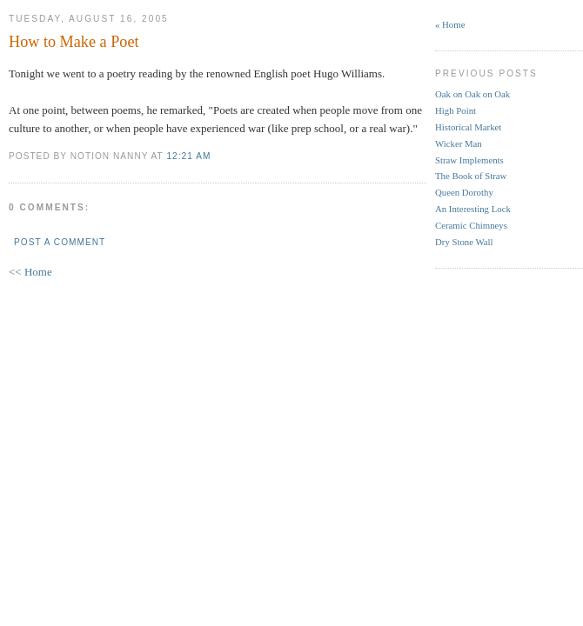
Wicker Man (458, 143)
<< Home (30, 271)
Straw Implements (469, 160)
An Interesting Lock (473, 208)
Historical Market (468, 127)
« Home (450, 24)
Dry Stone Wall (464, 241)
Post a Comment (59, 242)
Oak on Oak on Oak (472, 94)
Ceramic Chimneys (471, 225)
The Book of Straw (470, 175)
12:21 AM (188, 156)
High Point (455, 110)
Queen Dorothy (464, 192)
